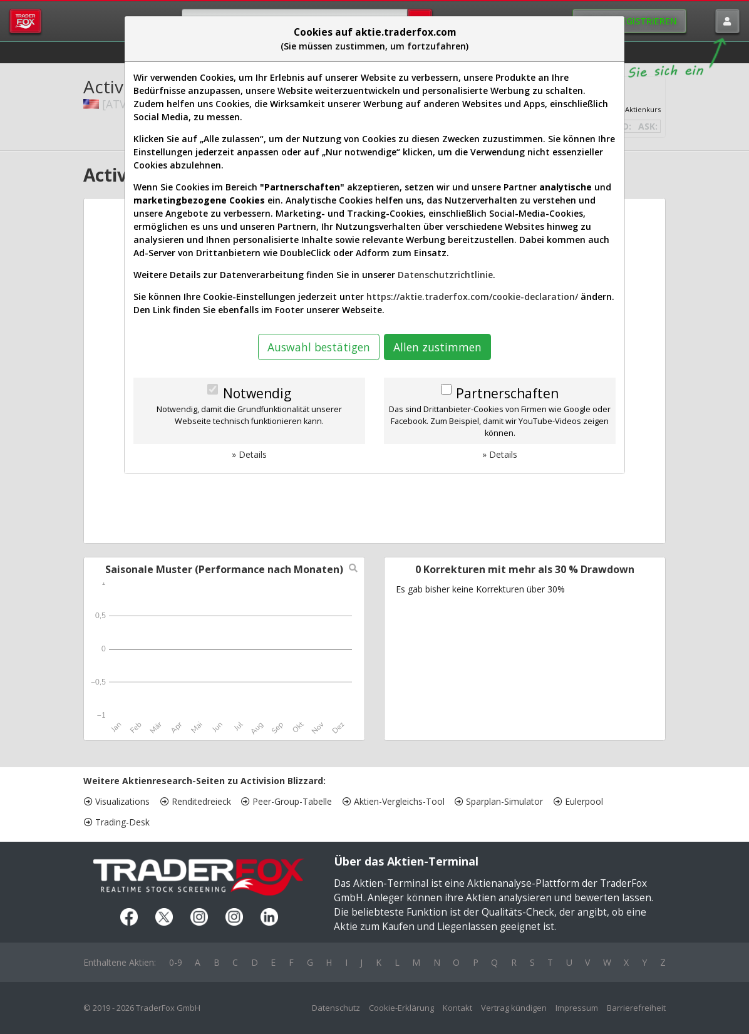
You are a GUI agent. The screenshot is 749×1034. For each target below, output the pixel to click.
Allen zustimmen (437, 346)
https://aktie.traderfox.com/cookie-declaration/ (472, 296)
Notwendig (257, 393)
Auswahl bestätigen (318, 346)
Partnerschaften (507, 393)
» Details (249, 454)
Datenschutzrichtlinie (445, 275)
